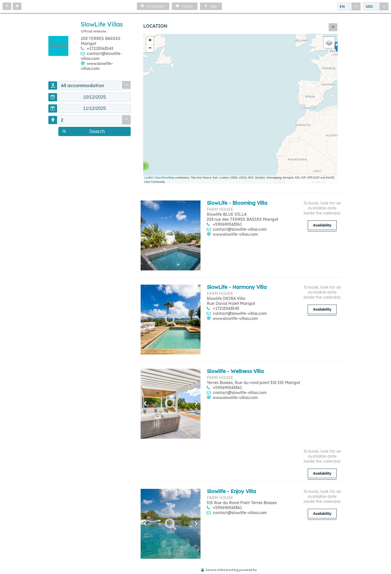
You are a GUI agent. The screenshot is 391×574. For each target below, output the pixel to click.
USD (369, 6)
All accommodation (83, 86)
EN (342, 6)
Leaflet (148, 177)
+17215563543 (100, 48)
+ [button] (150, 40)
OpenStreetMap (164, 177)
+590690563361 (227, 224)
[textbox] (94, 97)
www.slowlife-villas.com (97, 66)
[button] (6, 6)
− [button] (150, 48)
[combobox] (349, 6)
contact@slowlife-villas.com (240, 229)
